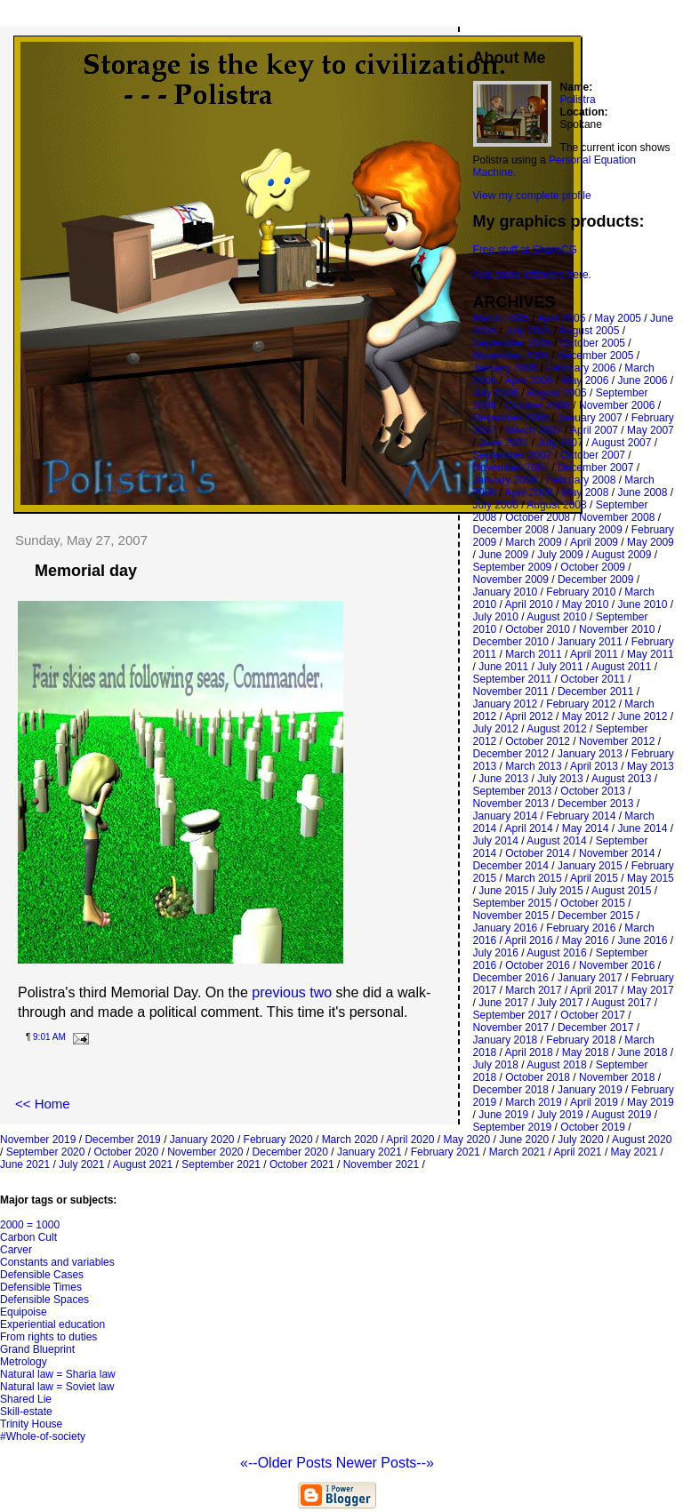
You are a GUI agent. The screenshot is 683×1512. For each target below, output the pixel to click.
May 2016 (585, 940)
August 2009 (621, 554)
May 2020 (466, 1139)
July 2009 (560, 554)
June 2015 (503, 890)
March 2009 (533, 542)
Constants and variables (57, 1262)
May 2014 (585, 828)
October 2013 (592, 791)
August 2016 (556, 953)
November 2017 (511, 1027)
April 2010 (529, 604)
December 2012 (511, 754)
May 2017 (650, 990)
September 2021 (221, 1164)
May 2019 (650, 1102)
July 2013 (560, 778)
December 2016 (511, 978)
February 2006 (580, 368)
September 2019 (512, 1127)
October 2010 (537, 629)
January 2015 (590, 866)
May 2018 (585, 1052)
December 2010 (511, 642)
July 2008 (495, 505)
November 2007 (511, 467)
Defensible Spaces (44, 1299)
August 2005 (589, 330)
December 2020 (290, 1152)
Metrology (23, 1362)
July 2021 (81, 1164)
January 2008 (505, 480)
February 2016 (580, 928)
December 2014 (511, 866)
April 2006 (529, 380)
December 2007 (595, 467)
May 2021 (634, 1152)
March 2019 (533, 1102)
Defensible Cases (42, 1274)
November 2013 (511, 803)
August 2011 (621, 666)
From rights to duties (48, 1337)
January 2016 (505, 928)
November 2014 (617, 853)
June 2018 (642, 1052)
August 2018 (556, 1065)
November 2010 (617, 629)
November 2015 (511, 915)
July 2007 (560, 442)
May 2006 (585, 380)
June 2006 (642, 380)
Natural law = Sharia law (58, 1374)
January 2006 (505, 368)
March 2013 (533, 766)
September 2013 (512, 791)
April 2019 (594, 1102)
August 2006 (556, 393)
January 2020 (202, 1139)
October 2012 (537, 741)
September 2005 (512, 343)
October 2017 (592, 1015)
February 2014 (580, 816)
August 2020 (641, 1139)
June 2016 (642, 940)
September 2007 (512, 455)
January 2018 (505, 1040)
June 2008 (642, 492)
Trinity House (31, 1424)
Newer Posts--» (385, 1462)
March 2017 (533, 990)
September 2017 (512, 1015)
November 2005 (511, 355)
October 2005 (592, 343)
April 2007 (594, 430)
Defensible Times (41, 1287)
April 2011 (594, 654)
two (319, 992)
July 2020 (580, 1139)
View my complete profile (532, 195)
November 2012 (617, 741)
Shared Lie (26, 1399)
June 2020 (524, 1139)
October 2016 (537, 965)
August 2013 (621, 778)
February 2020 (278, 1139)
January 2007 (590, 418)
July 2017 (560, 1002)
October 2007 (592, 455)
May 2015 (650, 878)
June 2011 (503, 666)
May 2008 (585, 492)
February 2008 (580, 480)
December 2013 (595, 803)
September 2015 (512, 903)
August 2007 (621, 442)
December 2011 (595, 691)
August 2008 (556, 505)
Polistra (578, 99)
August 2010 (556, 617)
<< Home (42, 1103)
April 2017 (594, 990)
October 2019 (592, 1127)
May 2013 (650, 766)
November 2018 (617, 1077)
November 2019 (38, 1139)
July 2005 (527, 330)
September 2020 (45, 1152)
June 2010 (642, 604)
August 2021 (143, 1164)
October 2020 (125, 1152)
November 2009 (511, 579)
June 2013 (503, 778)
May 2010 (585, 604)
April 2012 (529, 716)
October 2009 (592, 567)
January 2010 (505, 592)
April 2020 (410, 1139)
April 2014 (529, 828)
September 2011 (512, 679)
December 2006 (511, 418)
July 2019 (560, 1114)
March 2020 (350, 1139)
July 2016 (495, 953)
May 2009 (650, 542)
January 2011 (590, 642)
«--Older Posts (288, 1462)
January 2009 (590, 530)
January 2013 (590, 754)
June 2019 (503, 1114)
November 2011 (511, 691)
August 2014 (556, 841)
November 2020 (205, 1152)
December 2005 (595, 355)
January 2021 (369, 1152)
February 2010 (580, 592)
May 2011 (650, 654)
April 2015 (594, 878)
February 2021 (445, 1152)
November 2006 (617, 405)
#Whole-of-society (42, 1436)
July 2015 (560, 890)
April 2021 (578, 1152)
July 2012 (495, 729)
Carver (16, 1250)
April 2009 (594, 542)
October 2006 (537, 405)
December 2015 (595, 915)
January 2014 (505, 816)
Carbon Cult (28, 1237)
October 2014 (537, 853)
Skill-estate (26, 1411)
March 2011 (533, 654)
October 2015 (592, 903)
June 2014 (642, 828)
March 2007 (533, 430)
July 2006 (495, 393)
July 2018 (495, 1065)
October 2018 (537, 1077)
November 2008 (617, 517)
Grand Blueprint (37, 1349)
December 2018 (511, 1090)
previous (278, 992)
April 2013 (594, 766)
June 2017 (503, 1002)
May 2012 (585, 716)
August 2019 (621, 1114)
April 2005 (561, 318)
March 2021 (517, 1152)
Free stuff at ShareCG (525, 250)
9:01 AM (49, 1037)
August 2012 (556, 729)
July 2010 (495, 617)
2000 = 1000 (30, 1225)
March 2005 (501, 318)
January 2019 (590, 1090)
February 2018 (580, 1040)
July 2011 (560, 666)
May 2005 (617, 318)
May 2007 (650, 430)
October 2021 (301, 1164)
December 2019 (122, 1139)
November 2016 (617, 965)
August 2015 (621, 890)
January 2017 (590, 978)
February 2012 (580, 704)
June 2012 (642, 716)
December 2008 (511, 530)
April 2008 (529, 492)
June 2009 (503, 554)
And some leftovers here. (532, 274)
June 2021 (25, 1164)
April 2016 (529, 940)
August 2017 (621, 1002)
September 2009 (512, 567)
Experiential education (52, 1324)
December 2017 (595, 1027)
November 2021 (381, 1164)
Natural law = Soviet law (57, 1386)
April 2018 (529, 1052)
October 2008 (537, 517)
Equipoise (23, 1312)
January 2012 (505, 704)
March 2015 (533, 878)
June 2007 (503, 442)
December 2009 (595, 579)
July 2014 (495, 841)
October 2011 (592, 679)
